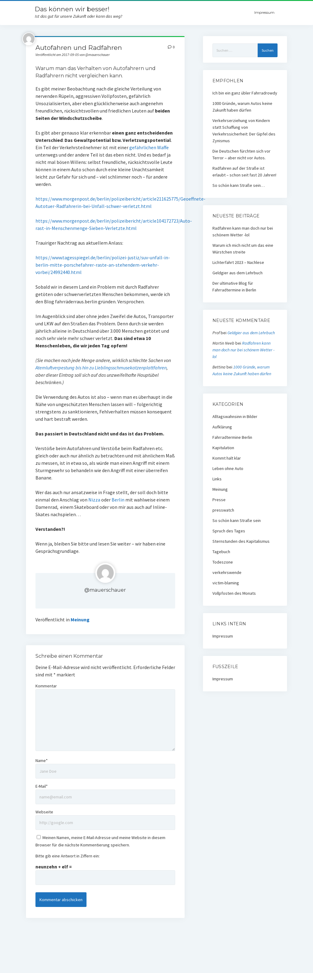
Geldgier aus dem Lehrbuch (237, 273)
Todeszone (222, 562)
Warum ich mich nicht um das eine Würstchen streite (242, 248)
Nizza (94, 500)
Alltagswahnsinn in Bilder (234, 416)
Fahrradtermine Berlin (232, 437)
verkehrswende (226, 572)
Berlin (118, 500)
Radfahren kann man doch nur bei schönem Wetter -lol (242, 231)
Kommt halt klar (226, 458)
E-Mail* (41, 786)
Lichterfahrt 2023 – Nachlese (238, 262)
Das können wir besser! (72, 9)
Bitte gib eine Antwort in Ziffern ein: (67, 856)
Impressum (264, 12)
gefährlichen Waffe (149, 147)
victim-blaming (225, 583)
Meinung (80, 619)
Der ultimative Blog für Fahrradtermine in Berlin (234, 286)
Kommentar (46, 686)
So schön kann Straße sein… (238, 185)
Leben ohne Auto (227, 468)
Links (217, 479)
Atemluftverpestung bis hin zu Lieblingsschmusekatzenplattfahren (101, 367)
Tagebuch (221, 551)
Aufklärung (222, 427)
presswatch (223, 510)
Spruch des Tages (228, 531)
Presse (219, 499)
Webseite (44, 812)
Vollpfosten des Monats (234, 593)
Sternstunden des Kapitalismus (241, 541)
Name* (41, 760)
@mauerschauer (105, 590)
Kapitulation (223, 447)
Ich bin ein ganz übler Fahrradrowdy (244, 93)
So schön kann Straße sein (236, 520)
